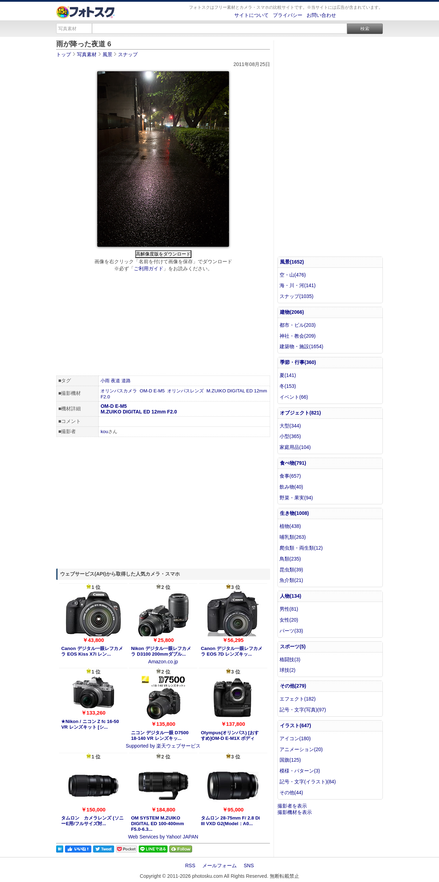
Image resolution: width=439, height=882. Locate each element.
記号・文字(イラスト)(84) (308, 781)
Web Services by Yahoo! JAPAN (163, 837)
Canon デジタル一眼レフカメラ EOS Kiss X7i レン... (92, 651)
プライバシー (287, 15)
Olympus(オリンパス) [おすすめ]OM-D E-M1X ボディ (230, 735)
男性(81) (289, 609)
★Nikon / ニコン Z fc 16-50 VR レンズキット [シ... (90, 724)
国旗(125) (290, 760)
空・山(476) (293, 275)
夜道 (115, 380)
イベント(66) (294, 397)
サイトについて (251, 15)
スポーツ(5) (293, 646)
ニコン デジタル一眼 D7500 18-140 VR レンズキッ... (160, 735)
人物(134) (290, 596)
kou (104, 431)
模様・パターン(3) (300, 771)
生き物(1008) (294, 513)
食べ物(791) (293, 463)
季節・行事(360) (298, 362)
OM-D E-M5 (152, 390)
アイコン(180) (295, 738)
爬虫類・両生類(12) (301, 548)
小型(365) (290, 436)
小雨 (105, 380)
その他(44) (291, 792)
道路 (126, 380)
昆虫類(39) (291, 569)
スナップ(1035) (296, 296)
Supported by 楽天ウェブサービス (163, 746)
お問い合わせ (321, 15)
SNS (249, 865)
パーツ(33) (291, 631)
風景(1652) (292, 262)
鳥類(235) (290, 559)
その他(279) (293, 686)
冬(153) (288, 386)
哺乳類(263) (293, 537)
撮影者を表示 (292, 806)
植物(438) (290, 526)
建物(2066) (292, 312)
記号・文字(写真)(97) (303, 709)
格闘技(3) (290, 659)
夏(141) (288, 375)
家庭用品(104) (295, 447)
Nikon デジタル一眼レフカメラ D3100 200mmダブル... (161, 651)
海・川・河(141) (298, 285)
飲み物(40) (291, 487)
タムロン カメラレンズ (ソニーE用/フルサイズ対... (92, 820)
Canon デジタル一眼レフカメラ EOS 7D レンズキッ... (231, 651)
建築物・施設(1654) (301, 346)
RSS (190, 865)
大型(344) (290, 426)
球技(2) (287, 670)
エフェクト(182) (298, 699)
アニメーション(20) (301, 749)
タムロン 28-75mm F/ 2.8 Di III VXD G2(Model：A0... (230, 820)
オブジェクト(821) (300, 413)
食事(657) (290, 476)
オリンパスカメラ (118, 390)
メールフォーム (219, 865)
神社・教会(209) (298, 336)
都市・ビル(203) (298, 325)
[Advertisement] (163, 325)
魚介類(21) (291, 580)
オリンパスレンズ (185, 390)
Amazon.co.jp (163, 661)
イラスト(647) (295, 725)
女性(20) (289, 620)
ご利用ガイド (148, 268)
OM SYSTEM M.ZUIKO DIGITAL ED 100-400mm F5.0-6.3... (157, 823)
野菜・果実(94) (296, 497)
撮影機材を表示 (294, 812)
